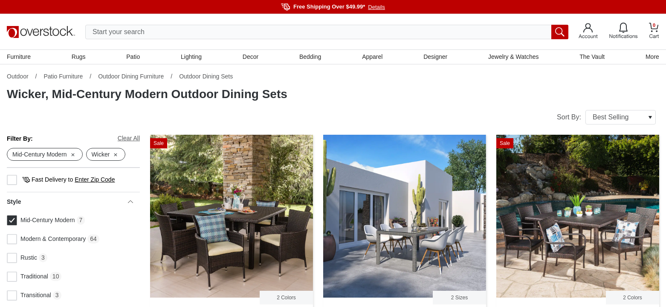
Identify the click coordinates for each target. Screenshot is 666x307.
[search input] (326, 32)
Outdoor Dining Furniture (131, 76)
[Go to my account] (588, 32)
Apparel (372, 56)
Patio (133, 56)
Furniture (19, 56)
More (652, 56)
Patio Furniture (63, 76)
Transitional (29, 295)
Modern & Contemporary (46, 239)
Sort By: (606, 117)
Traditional (27, 277)
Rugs (79, 56)
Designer (435, 56)
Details (376, 7)
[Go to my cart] (654, 32)
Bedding (310, 56)
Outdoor (18, 76)
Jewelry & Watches (513, 56)
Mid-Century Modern (41, 220)
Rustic (22, 258)
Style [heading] (70, 201)
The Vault (592, 56)
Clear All (129, 138)
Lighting (191, 56)
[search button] (559, 32)
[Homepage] (41, 32)
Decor (250, 56)
